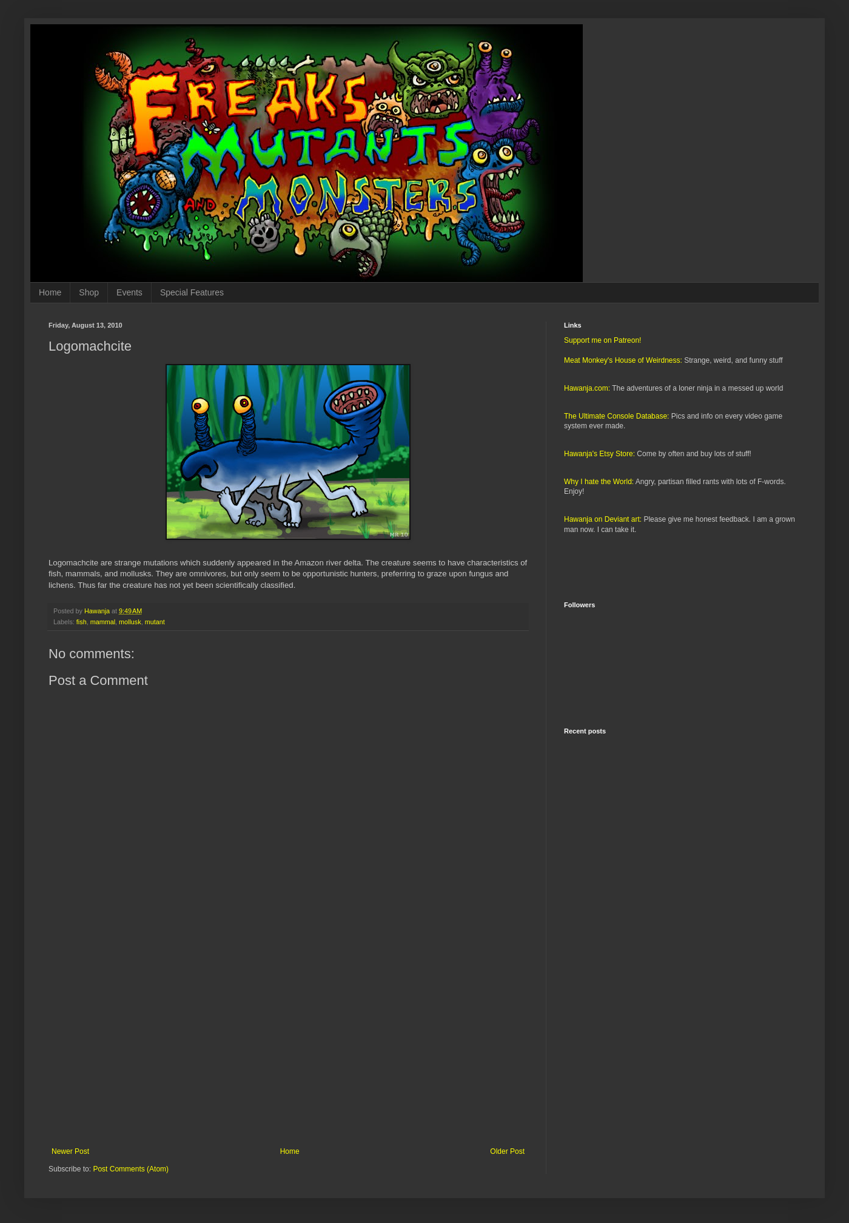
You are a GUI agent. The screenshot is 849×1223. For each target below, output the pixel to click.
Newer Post (70, 1151)
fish (81, 621)
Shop (89, 292)
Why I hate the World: (599, 481)
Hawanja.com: (587, 388)
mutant (155, 621)
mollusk (130, 621)
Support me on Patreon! (602, 340)
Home (50, 292)
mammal (102, 621)
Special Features (192, 292)
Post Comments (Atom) (131, 1169)
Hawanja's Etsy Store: (599, 454)
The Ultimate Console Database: (616, 416)
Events (129, 292)
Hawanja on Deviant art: (603, 519)
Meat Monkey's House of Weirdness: (623, 360)
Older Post (507, 1151)
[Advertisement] (288, 1047)
